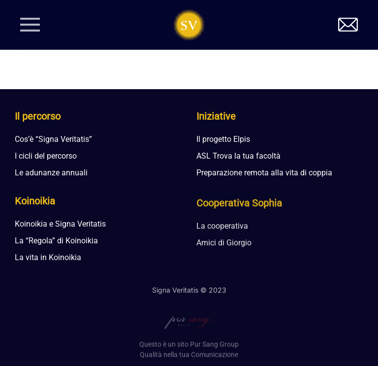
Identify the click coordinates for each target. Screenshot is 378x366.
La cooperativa (222, 228)
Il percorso (38, 116)
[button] (30, 24)
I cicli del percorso (46, 156)
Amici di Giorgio (224, 245)
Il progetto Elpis (223, 139)
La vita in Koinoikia (48, 258)
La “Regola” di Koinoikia (56, 241)
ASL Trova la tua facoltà (238, 156)
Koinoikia (35, 201)
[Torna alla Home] (189, 24)
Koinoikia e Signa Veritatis (60, 224)
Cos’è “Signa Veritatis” (53, 139)
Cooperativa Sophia (239, 205)
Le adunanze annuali (51, 172)
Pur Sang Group (214, 349)
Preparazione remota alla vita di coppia (264, 172)
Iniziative (216, 116)
